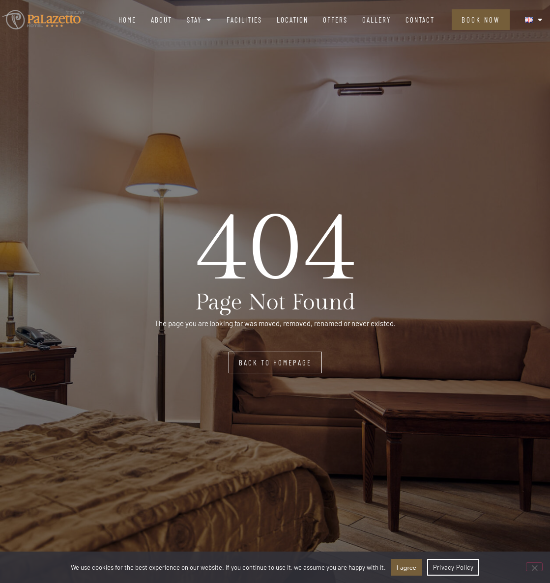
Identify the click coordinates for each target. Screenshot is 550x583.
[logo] (43, 19)
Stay (199, 19)
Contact (419, 19)
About (161, 19)
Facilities (244, 19)
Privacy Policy (453, 567)
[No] (534, 566)
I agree (406, 567)
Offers (335, 19)
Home (127, 19)
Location (292, 19)
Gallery (376, 19)
